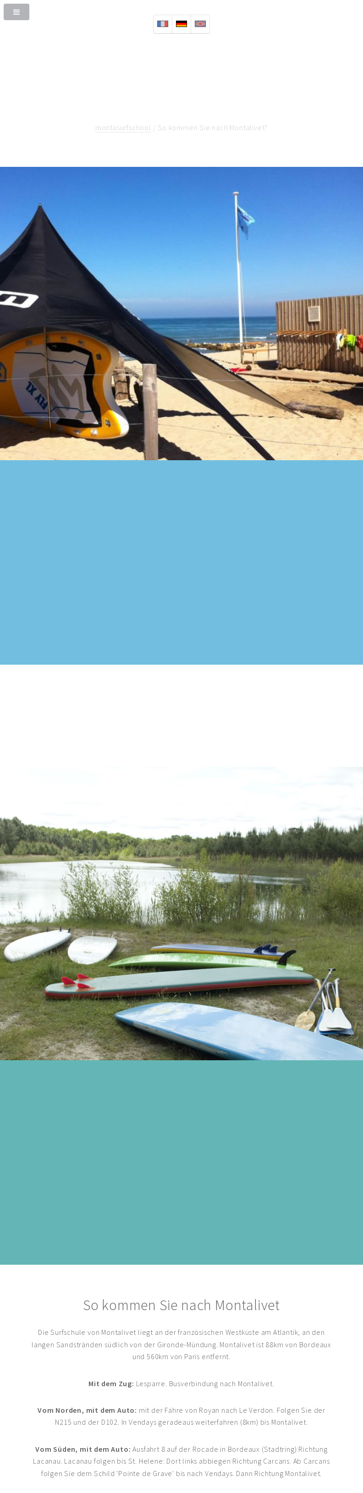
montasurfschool (123, 127)
